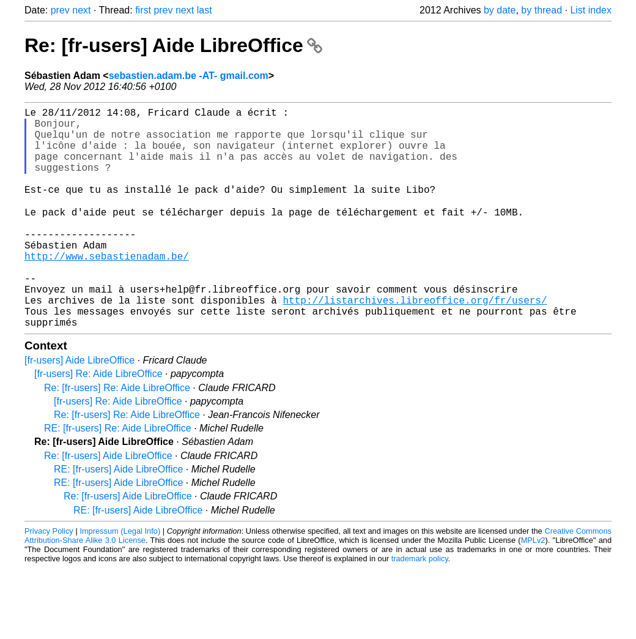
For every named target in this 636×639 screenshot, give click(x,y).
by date (500, 10)
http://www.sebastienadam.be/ (106, 289)
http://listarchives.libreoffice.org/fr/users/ (415, 343)
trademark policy (419, 606)
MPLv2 (533, 588)
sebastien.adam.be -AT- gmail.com (188, 75)
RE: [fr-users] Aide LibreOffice (118, 517)
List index (591, 10)
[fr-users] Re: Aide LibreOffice (98, 422)
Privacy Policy (48, 579)
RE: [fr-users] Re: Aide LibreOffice (117, 476)
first (143, 10)
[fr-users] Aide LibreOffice (79, 408)
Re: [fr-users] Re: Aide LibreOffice (117, 436)
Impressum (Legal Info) (120, 579)
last (204, 10)
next (81, 10)
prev (60, 10)
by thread (541, 10)
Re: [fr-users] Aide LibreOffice (173, 45)
